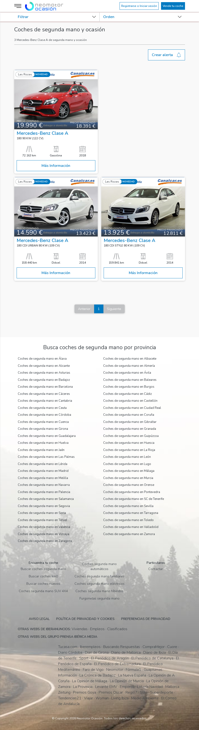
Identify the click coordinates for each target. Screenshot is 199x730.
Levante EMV (106, 686)
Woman (102, 698)
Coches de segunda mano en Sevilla (128, 506)
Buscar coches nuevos (43, 583)
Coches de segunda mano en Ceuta (42, 408)
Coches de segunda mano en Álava (42, 359)
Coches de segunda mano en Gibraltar (130, 422)
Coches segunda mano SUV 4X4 (43, 591)
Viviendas (80, 629)
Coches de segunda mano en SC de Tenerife (133, 499)
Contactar (155, 569)
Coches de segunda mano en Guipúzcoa (131, 436)
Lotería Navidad (150, 686)
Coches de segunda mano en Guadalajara (47, 436)
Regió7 (131, 692)
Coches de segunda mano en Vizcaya (43, 534)
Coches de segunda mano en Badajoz (44, 380)
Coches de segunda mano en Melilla (43, 478)
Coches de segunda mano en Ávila (127, 373)
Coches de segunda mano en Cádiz (127, 394)
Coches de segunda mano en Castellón (130, 401)
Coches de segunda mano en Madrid (43, 471)
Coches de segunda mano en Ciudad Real (132, 408)
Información (67, 675)
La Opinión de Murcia (127, 681)
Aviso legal (39, 619)
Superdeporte (161, 692)
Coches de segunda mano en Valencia (44, 527)
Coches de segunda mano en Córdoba (44, 415)
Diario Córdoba (70, 652)
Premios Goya (84, 692)
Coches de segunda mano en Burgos (128, 387)
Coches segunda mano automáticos (99, 566)
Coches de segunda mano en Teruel (42, 520)
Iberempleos (90, 646)
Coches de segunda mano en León (127, 457)
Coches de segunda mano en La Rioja (129, 450)
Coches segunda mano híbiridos (99, 591)
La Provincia (83, 686)
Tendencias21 (69, 698)
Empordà (127, 686)
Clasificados (117, 629)
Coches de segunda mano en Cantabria (45, 401)
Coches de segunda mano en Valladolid (130, 527)
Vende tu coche (173, 6)
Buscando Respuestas (121, 646)
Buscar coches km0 (43, 576)
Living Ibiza (120, 698)
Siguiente (114, 309)
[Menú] (18, 6)
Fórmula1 (133, 669)
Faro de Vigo (93, 669)
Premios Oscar (111, 692)
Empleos (97, 629)
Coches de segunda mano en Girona (43, 429)
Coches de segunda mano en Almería (129, 366)
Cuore (172, 646)
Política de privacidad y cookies (85, 619)
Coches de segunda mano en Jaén (41, 450)
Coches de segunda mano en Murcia (128, 478)
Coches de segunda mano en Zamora (129, 534)
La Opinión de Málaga (89, 681)
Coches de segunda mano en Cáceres (44, 394)
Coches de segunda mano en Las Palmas (46, 457)
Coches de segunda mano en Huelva (43, 443)
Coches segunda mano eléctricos (99, 583)
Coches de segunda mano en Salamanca (46, 499)
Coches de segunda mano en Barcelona (45, 387)
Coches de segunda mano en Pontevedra (131, 492)
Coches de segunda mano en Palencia (44, 492)
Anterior (84, 309)
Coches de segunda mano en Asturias (44, 373)
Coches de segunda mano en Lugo (127, 464)
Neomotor (114, 669)
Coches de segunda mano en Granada (129, 429)
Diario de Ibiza (154, 652)
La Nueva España (132, 675)
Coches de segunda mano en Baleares (130, 380)
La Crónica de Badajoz (97, 675)
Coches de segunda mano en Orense (128, 485)
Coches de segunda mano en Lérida (42, 464)
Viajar (88, 698)
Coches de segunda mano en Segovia (44, 506)
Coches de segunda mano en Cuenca (43, 422)
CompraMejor (154, 646)
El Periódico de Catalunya (152, 658)
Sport (83, 658)
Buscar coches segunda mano (43, 569)
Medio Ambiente (145, 698)
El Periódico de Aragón (110, 658)
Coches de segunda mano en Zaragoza (45, 541)
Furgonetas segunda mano (99, 598)
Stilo (144, 692)
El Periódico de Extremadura (117, 664)
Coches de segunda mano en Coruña (128, 415)
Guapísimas (153, 669)
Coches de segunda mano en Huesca (128, 443)
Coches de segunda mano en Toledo (128, 520)
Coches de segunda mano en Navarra (44, 485)
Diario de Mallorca (126, 652)
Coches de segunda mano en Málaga (128, 471)
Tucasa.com (67, 646)
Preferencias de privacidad (145, 619)
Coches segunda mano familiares (99, 576)
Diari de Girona (97, 652)
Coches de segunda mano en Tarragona (130, 513)
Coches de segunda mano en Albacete (129, 359)
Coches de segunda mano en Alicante (44, 366)
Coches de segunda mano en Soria (42, 513)
